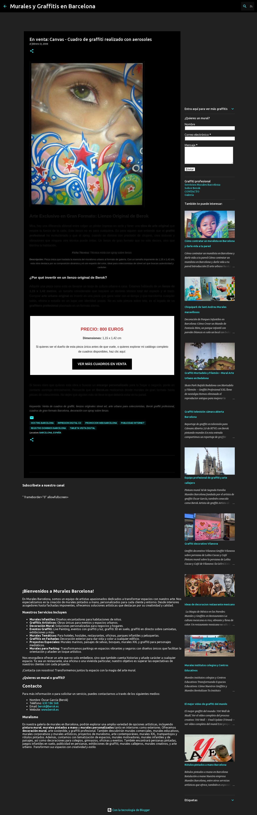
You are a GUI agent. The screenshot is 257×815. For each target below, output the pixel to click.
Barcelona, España (50, 432)
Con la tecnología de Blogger (128, 810)
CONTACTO (192, 191)
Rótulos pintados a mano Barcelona (205, 764)
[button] (32, 51)
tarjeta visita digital (82, 428)
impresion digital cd (69, 423)
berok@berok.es (48, 706)
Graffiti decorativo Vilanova (201, 543)
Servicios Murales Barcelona (202, 184)
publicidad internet (132, 423)
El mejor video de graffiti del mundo (206, 704)
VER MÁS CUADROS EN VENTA (102, 364)
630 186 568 (50, 703)
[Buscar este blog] (235, 6)
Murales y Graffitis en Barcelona (52, 6)
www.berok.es (50, 709)
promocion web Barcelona (101, 423)
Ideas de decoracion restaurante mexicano (210, 604)
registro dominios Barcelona (48, 428)
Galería (189, 195)
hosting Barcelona (42, 423)
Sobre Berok (192, 188)
